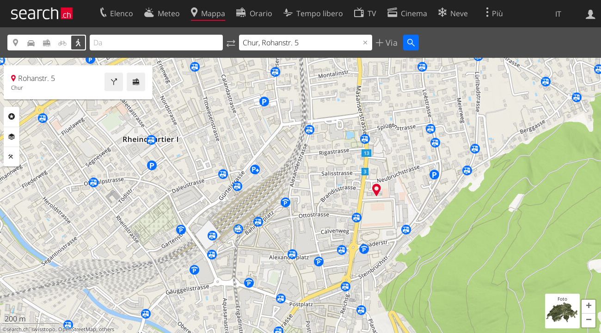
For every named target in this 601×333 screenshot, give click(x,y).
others (106, 329)
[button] (588, 307)
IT (558, 14)
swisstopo (43, 329)
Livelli (11, 137)
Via (390, 42)
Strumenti (11, 156)
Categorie (11, 116)
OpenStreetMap (77, 329)
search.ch (17, 329)
